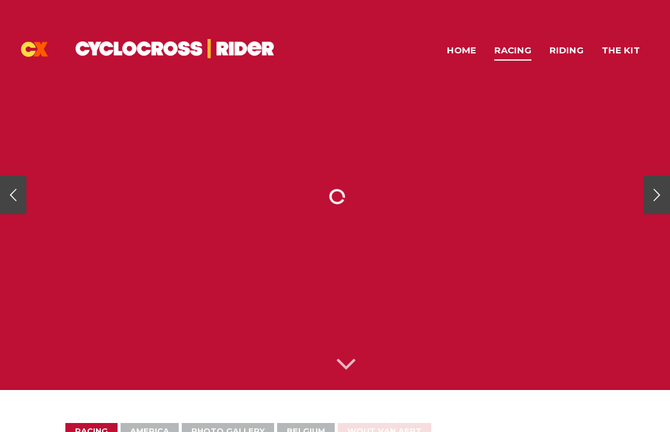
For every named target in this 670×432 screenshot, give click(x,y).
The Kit (621, 50)
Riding (566, 50)
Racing (512, 50)
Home (461, 50)
